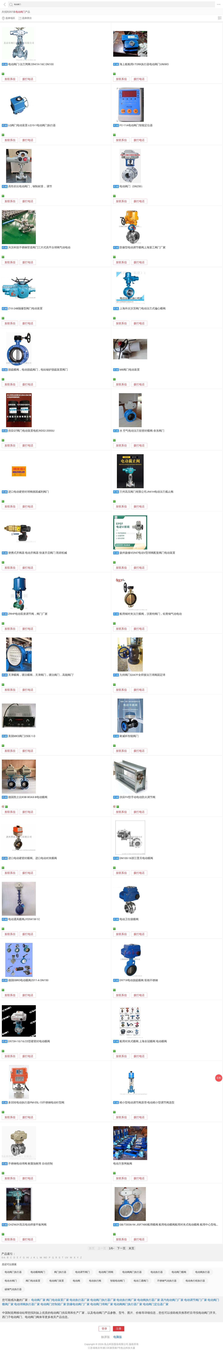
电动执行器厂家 (80, 1300)
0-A (3, 1257)
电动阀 (76, 1280)
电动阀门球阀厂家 (101, 1304)
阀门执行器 (60, 1272)
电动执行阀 (95, 1280)
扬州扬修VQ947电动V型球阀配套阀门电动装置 (147, 552)
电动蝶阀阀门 (38, 1272)
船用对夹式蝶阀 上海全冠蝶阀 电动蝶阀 (143, 1041)
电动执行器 (157, 1272)
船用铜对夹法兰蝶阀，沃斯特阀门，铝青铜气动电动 (151, 613)
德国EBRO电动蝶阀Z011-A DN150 (28, 980)
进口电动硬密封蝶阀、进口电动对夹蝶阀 (32, 858)
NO (45, 1257)
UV (66, 1257)
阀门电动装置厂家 (57, 1300)
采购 (218, 1078)
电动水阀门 (11, 1280)
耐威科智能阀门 (129, 736)
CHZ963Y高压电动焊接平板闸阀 (27, 1224)
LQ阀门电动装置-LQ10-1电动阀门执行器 (32, 125)
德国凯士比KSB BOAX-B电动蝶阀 (27, 797)
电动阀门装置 (56, 1280)
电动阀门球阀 (106, 1272)
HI (27, 1257)
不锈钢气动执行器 (166, 1280)
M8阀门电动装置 (130, 369)
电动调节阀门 (82, 1272)
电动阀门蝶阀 (179, 1272)
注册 (118, 1328)
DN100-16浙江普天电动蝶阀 (136, 858)
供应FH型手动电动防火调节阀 (137, 797)
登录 (104, 1328)
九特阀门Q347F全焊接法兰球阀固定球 (142, 674)
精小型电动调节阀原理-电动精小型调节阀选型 (147, 1102)
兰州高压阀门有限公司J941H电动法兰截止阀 (146, 491)
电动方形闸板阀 (122, 1163)
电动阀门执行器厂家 (103, 1300)
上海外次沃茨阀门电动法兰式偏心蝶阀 (143, 308)
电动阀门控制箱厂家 (53, 1304)
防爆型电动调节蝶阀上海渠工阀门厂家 (143, 247)
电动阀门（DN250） (132, 186)
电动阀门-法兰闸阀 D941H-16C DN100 (31, 64)
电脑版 (117, 1337)
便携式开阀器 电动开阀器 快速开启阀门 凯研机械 (37, 552)
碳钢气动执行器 (13, 1289)
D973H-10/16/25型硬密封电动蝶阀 (29, 1041)
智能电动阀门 (117, 1280)
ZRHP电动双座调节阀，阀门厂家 (28, 613)
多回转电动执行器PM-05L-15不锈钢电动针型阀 (36, 1102)
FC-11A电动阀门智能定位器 (136, 125)
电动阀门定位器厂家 (156, 1304)
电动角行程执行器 (195, 1280)
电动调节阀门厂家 (195, 1300)
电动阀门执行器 (13, 1272)
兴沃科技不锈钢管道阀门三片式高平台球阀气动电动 (39, 247)
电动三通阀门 (141, 1280)
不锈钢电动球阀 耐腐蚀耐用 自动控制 (30, 1163)
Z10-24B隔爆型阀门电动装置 (25, 308)
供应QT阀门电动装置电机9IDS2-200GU (31, 430)
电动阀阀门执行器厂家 (128, 1304)
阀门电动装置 (33, 1280)
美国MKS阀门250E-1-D (21, 736)
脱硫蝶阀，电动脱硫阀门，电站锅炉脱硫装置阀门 (38, 369)
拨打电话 (27, 79)
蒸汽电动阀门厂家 (172, 1300)
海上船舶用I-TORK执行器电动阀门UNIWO (144, 64)
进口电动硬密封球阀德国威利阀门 (28, 491)
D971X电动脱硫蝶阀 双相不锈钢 (139, 980)
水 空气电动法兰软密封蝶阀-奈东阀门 (142, 430)
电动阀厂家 (38, 1300)
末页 (131, 1248)
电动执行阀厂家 (127, 1300)
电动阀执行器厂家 (148, 1300)
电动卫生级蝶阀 (129, 919)
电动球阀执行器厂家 (27, 1304)
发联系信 (10, 79)
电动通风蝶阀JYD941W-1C (24, 919)
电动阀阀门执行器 (132, 1272)
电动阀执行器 (202, 1272)
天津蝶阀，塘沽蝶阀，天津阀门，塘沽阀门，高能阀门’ (41, 674)
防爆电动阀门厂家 (78, 1304)
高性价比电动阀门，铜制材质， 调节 (30, 186)
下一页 (121, 1248)
